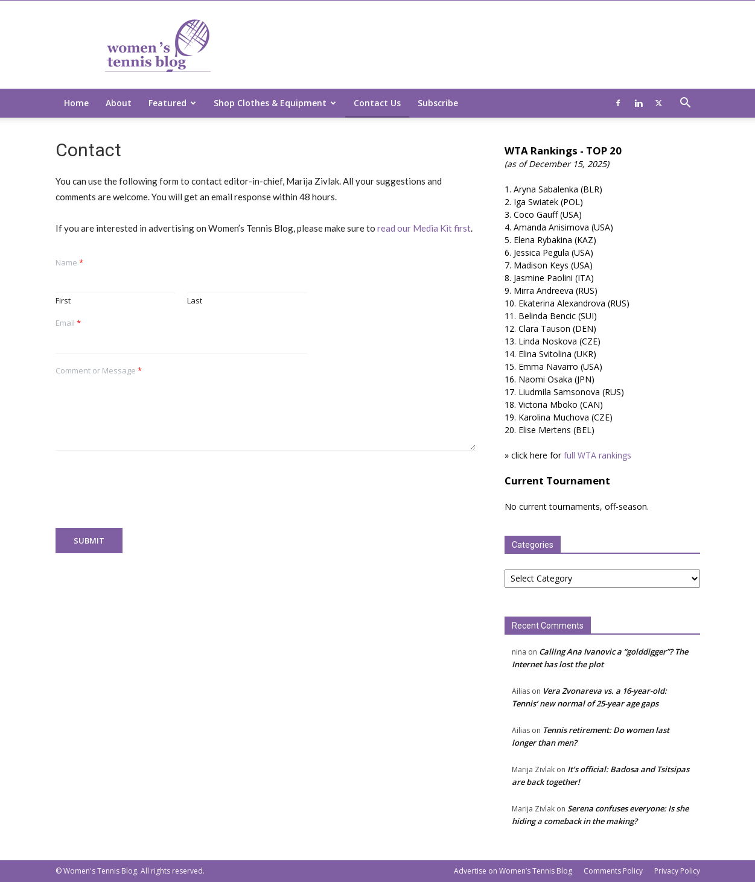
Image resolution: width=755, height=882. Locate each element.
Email (68, 323)
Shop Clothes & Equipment (275, 103)
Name (69, 263)
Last (194, 301)
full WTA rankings (597, 455)
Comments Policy (613, 871)
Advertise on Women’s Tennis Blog (513, 871)
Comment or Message (99, 371)
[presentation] (147, 508)
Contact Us (377, 103)
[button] (685, 104)
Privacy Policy (677, 871)
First (63, 301)
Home (76, 103)
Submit (89, 540)
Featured (172, 103)
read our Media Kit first (424, 228)
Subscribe (438, 103)
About (119, 103)
